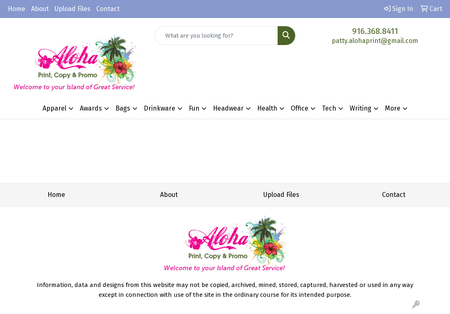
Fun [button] (194, 108)
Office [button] (299, 108)
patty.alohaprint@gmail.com (375, 41)
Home (16, 9)
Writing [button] (360, 108)
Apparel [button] (54, 108)
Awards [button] (91, 108)
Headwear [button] (228, 108)
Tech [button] (329, 108)
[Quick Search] (216, 35)
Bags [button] (122, 108)
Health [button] (267, 108)
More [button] (392, 108)
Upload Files (72, 9)
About (40, 9)
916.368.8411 (375, 31)
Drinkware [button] (159, 108)
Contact (108, 9)
